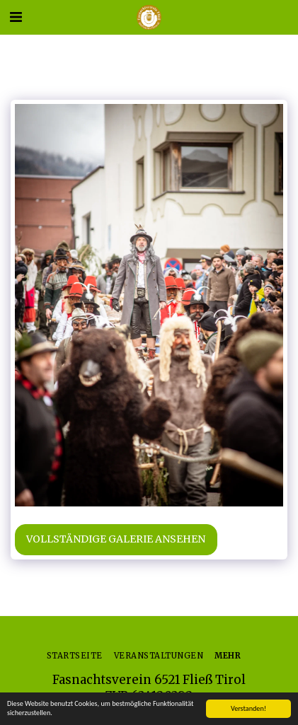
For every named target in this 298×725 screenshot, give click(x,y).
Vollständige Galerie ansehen (115, 539)
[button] (16, 16)
